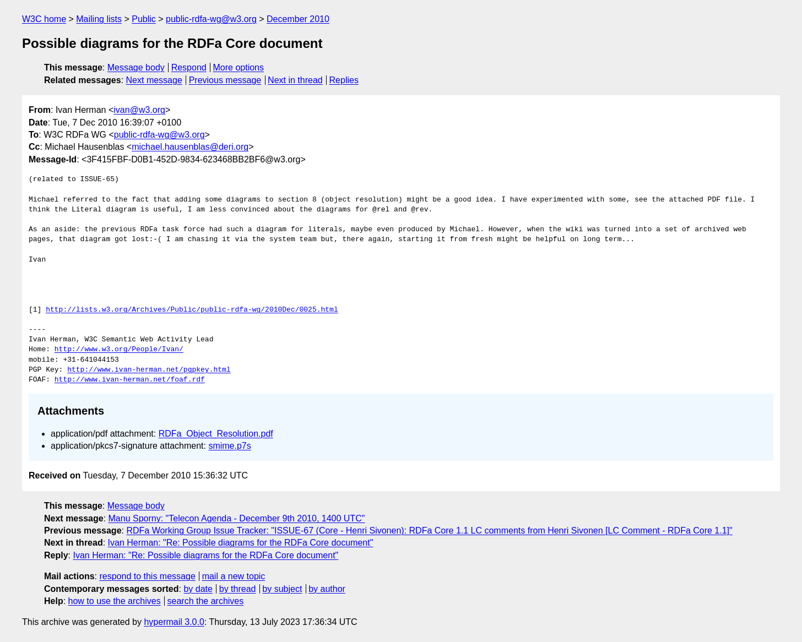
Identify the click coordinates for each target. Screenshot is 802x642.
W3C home (44, 19)
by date (197, 589)
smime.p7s (229, 445)
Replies (344, 80)
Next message (154, 80)
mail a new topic (233, 576)
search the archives (205, 601)
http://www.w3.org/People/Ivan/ (119, 350)
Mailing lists (99, 19)
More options (238, 67)
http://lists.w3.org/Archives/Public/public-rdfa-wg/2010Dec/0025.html (192, 310)
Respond (189, 67)
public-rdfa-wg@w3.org (211, 19)
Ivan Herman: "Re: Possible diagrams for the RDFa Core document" (240, 542)
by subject (282, 589)
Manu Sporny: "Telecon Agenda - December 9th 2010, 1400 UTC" (237, 518)
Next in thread (295, 80)
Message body (136, 67)
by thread (237, 589)
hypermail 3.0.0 (174, 622)
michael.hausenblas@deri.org (190, 146)
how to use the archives (114, 601)
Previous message (225, 80)
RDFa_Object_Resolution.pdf (216, 433)
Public (144, 19)
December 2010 (298, 19)
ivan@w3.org (139, 110)
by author (326, 589)
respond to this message (147, 576)
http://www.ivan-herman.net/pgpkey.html (148, 370)
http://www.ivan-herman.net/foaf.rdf (130, 380)
